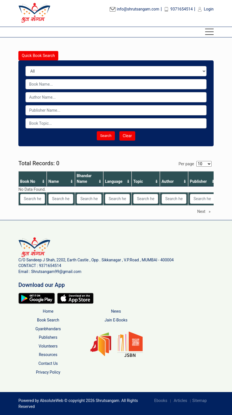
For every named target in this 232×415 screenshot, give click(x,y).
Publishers (48, 337)
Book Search (48, 320)
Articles (180, 400)
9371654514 (178, 9)
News (116, 311)
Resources (48, 354)
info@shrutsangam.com (134, 9)
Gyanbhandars (48, 329)
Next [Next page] (205, 211)
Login (205, 9)
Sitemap (199, 400)
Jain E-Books (116, 320)
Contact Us (48, 363)
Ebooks (160, 400)
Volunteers (48, 346)
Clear (127, 136)
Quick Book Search (38, 55)
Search (105, 136)
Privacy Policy (48, 372)
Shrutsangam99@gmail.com (56, 271)
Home (48, 311)
